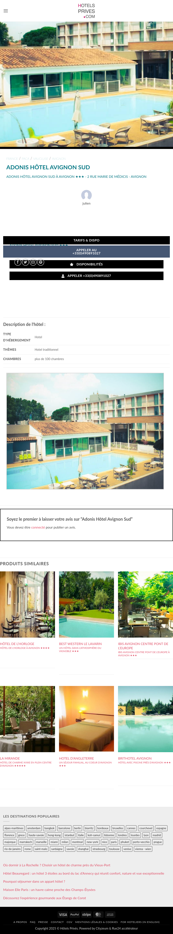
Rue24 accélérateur (125, 928)
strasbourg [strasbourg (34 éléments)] (99, 849)
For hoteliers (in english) (140, 922)
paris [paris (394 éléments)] (114, 842)
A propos (20, 922)
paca (25, 158)
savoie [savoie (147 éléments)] (70, 849)
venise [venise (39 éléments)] (127, 849)
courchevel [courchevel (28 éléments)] (145, 828)
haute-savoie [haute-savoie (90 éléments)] (36, 835)
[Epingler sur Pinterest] (40, 262)
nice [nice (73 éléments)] (104, 842)
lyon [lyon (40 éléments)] (146, 835)
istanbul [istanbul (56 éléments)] (69, 835)
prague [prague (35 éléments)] (158, 842)
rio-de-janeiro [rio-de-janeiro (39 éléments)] (12, 849)
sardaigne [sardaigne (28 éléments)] (56, 849)
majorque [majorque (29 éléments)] (10, 842)
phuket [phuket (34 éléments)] (125, 842)
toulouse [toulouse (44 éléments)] (114, 849)
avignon (59, 158)
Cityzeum (102, 928)
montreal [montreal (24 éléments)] (77, 842)
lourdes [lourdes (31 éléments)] (135, 835)
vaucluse (40, 158)
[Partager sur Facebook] (17, 262)
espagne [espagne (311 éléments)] (161, 828)
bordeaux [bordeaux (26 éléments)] (102, 828)
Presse (43, 922)
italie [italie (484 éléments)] (81, 835)
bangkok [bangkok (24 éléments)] (49, 828)
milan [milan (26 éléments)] (65, 842)
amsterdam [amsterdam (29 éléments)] (33, 828)
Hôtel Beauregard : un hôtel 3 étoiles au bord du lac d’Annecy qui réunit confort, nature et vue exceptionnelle (83, 873)
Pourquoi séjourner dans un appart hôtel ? (34, 881)
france (12, 158)
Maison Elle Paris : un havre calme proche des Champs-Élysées (49, 890)
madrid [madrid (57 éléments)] (157, 835)
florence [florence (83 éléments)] (9, 835)
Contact (57, 922)
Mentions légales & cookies (96, 922)
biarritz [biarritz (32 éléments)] (89, 828)
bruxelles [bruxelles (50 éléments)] (118, 828)
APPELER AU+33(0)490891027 (87, 251)
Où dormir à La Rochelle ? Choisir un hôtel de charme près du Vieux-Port (56, 865)
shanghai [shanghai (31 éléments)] (83, 849)
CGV (69, 922)
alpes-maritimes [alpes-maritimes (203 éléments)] (13, 828)
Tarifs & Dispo (86, 240)
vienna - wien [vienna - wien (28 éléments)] (143, 849)
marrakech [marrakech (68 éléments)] (26, 842)
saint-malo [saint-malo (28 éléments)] (41, 849)
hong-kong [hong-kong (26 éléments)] (54, 835)
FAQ (32, 922)
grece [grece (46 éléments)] (21, 835)
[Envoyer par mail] (33, 262)
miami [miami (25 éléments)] (54, 842)
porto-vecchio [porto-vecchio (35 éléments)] (141, 842)
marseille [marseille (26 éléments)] (41, 842)
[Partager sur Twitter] (25, 262)
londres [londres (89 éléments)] (122, 835)
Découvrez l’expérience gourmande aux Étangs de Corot (44, 898)
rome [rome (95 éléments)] (28, 849)
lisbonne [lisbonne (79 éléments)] (109, 835)
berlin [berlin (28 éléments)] (77, 828)
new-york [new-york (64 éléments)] (92, 842)
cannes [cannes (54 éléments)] (131, 828)
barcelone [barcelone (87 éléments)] (64, 828)
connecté (38, 527)
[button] (5, 11)
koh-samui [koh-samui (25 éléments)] (94, 835)
